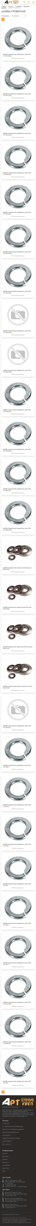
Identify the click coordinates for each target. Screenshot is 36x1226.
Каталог (10, 6)
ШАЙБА (3, 8)
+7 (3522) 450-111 (10, 1186)
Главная (3, 6)
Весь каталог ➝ (7, 1144)
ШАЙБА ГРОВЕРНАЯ (14, 8)
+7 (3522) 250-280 (10, 1185)
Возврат (5, 1159)
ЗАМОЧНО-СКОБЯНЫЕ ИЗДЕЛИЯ (13, 1129)
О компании (6, 1165)
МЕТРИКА (26, 6)
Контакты (5, 1162)
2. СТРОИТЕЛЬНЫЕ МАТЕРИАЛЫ (12, 1126)
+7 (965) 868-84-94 (10, 1201)
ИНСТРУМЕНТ (6, 1141)
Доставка (5, 1156)
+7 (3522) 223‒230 (10, 1195)
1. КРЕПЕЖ (18, 6)
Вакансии (5, 1168)
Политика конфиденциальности (10, 1214)
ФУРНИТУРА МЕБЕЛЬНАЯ (10, 1132)
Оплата (4, 1153)
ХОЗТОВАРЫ (6, 1135)
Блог (3, 1171)
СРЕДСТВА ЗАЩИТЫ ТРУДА (11, 1138)
